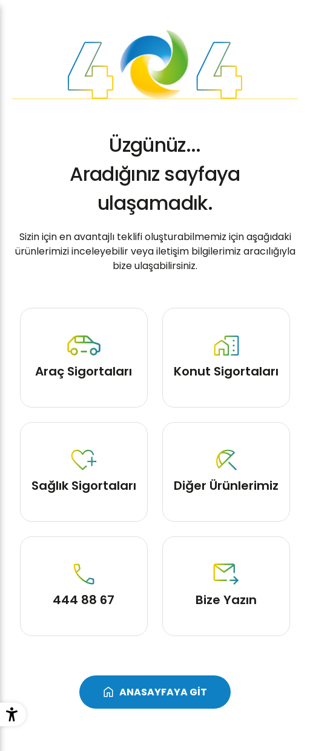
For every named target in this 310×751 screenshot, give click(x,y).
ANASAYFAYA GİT (163, 692)
